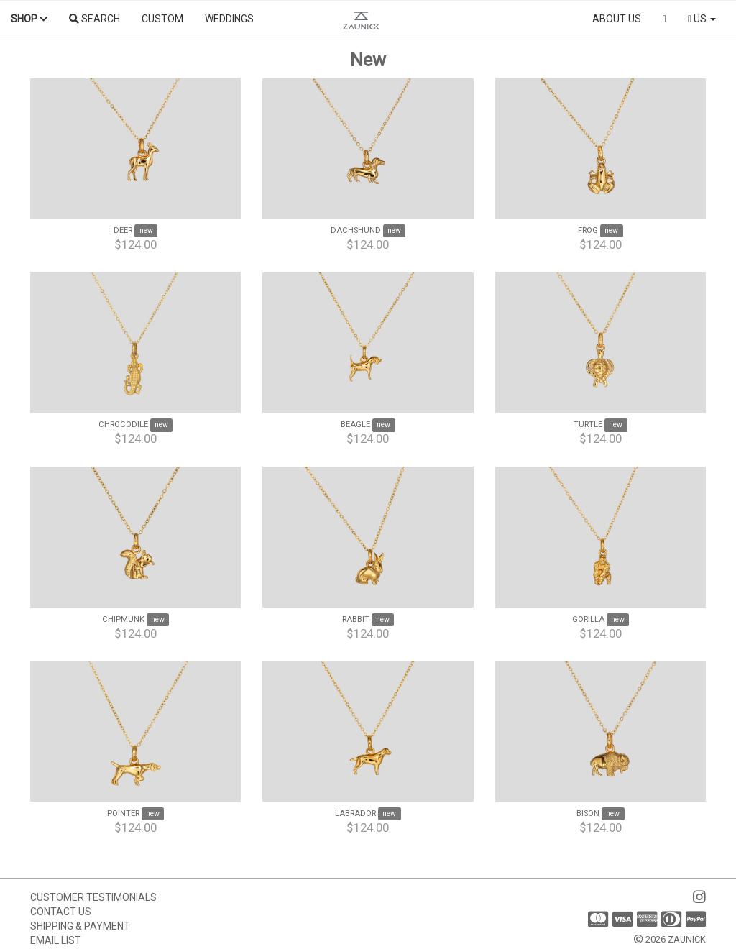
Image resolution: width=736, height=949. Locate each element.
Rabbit (355, 619)
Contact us (60, 911)
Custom (162, 18)
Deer (123, 230)
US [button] (702, 18)
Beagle (355, 424)
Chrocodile (123, 424)
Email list (55, 940)
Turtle (588, 424)
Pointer (123, 813)
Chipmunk (123, 619)
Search (94, 18)
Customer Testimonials (93, 897)
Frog (588, 230)
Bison (587, 813)
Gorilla (588, 619)
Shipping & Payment (80, 926)
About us (616, 18)
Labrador (355, 813)
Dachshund (356, 230)
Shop (29, 18)
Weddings (229, 18)
